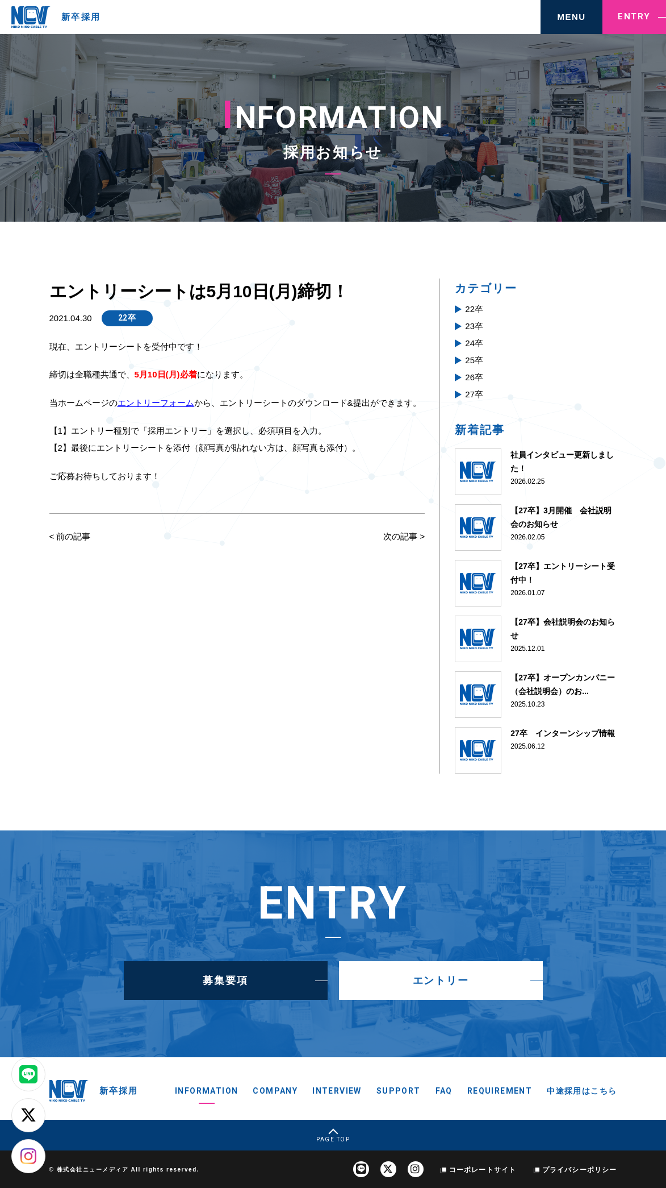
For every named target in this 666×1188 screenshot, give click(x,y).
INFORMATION (206, 1090)
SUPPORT (398, 1090)
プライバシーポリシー (579, 1170)
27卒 (474, 394)
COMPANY (275, 1090)
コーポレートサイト (483, 1170)
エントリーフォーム (156, 403)
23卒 (474, 326)
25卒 (474, 360)
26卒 (474, 377)
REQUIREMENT (499, 1090)
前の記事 (73, 536)
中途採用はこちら (582, 1090)
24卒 (474, 343)
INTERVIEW (337, 1090)
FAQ (444, 1090)
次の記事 (400, 536)
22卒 (127, 317)
